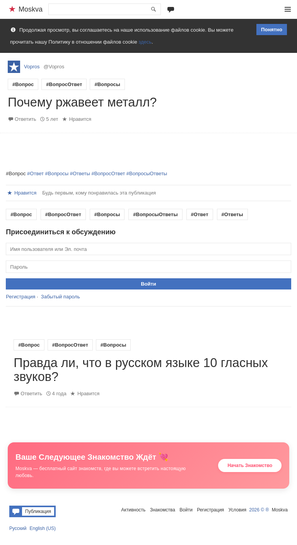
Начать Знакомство (249, 465)
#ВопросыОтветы (146, 173)
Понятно (271, 29)
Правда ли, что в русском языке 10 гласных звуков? (141, 370)
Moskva (280, 510)
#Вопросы (107, 84)
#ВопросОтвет (64, 84)
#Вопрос (23, 84)
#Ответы (80, 173)
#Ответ (35, 173)
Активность (133, 510)
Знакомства (162, 510)
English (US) (43, 528)
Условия (237, 510)
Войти (186, 510)
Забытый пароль (60, 297)
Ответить (25, 119)
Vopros (31, 66)
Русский (18, 528)
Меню (287, 9)
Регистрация (20, 297)
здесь (145, 42)
